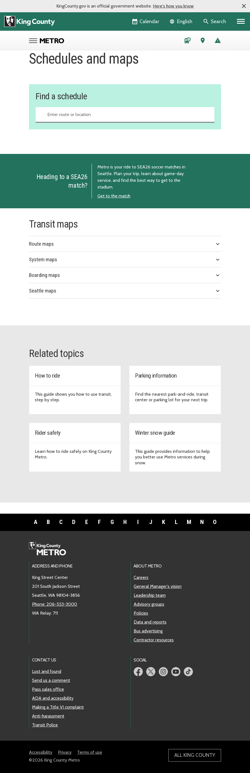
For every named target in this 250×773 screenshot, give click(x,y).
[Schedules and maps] (187, 41)
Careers (141, 577)
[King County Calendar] (146, 21)
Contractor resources (154, 639)
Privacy (65, 752)
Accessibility (40, 752)
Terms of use (89, 752)
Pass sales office (48, 689)
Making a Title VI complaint (58, 707)
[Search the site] (215, 21)
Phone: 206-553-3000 (54, 604)
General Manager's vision (158, 586)
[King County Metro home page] (50, 549)
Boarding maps (125, 275)
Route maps (125, 244)
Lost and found (46, 671)
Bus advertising (148, 631)
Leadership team (150, 595)
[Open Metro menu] (34, 41)
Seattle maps (125, 291)
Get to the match (113, 196)
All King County (194, 755)
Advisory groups (149, 604)
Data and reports (150, 622)
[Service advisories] (217, 41)
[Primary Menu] (241, 21)
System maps (125, 259)
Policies (141, 613)
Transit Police (45, 725)
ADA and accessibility (52, 698)
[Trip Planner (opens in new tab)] (202, 41)
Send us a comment (51, 680)
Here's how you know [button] (173, 6)
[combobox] (125, 115)
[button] (244, 6)
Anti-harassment (48, 716)
